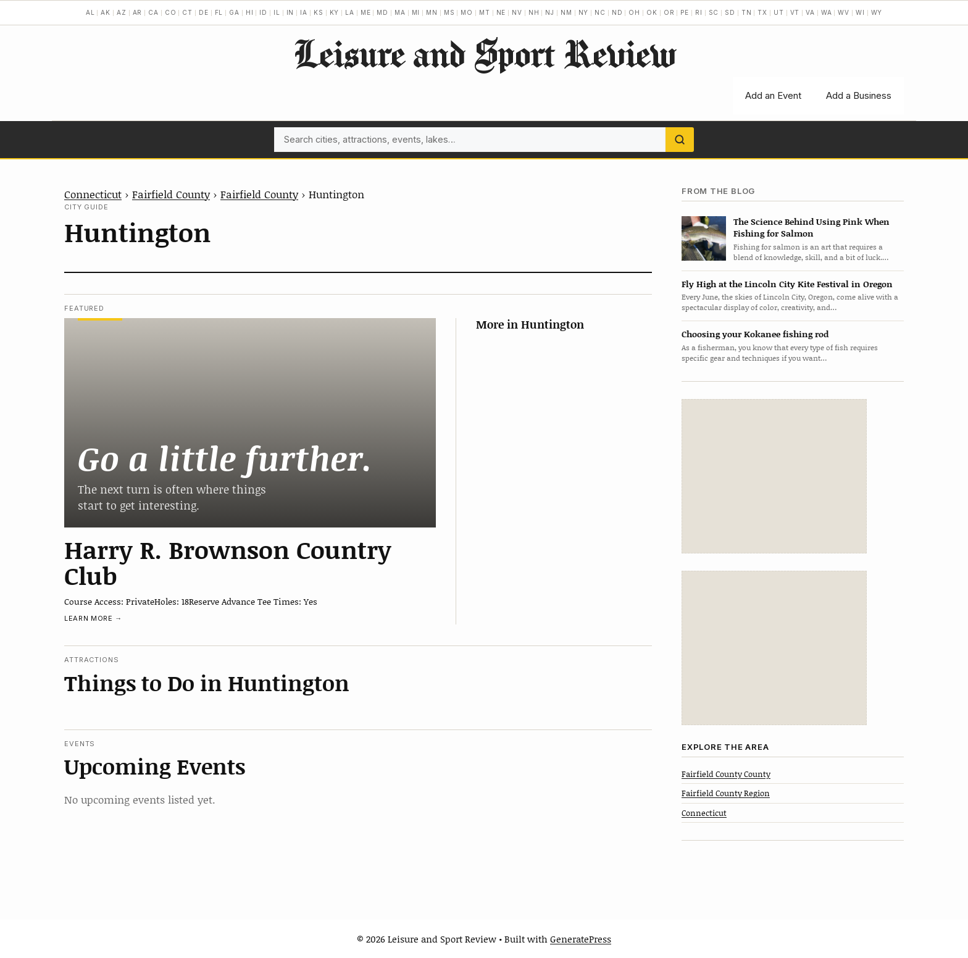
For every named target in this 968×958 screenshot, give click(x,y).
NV (517, 12)
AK (106, 12)
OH (634, 12)
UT (779, 12)
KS (318, 12)
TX (762, 12)
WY (877, 12)
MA (400, 12)
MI (416, 12)
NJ (549, 12)
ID (263, 12)
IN (290, 12)
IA (303, 12)
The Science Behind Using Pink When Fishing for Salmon (811, 227)
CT (187, 12)
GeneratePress (580, 939)
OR (669, 12)
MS (449, 12)
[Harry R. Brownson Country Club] (250, 422)
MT (484, 12)
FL (219, 12)
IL (276, 12)
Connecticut (93, 194)
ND (617, 12)
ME (366, 12)
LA (349, 12)
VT (795, 12)
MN (432, 12)
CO (171, 12)
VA (810, 12)
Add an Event (773, 95)
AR (138, 12)
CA (153, 12)
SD (730, 12)
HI (250, 12)
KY (335, 12)
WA (826, 12)
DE (204, 12)
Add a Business (858, 95)
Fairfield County (171, 194)
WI (860, 12)
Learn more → (93, 618)
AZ (122, 12)
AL (90, 12)
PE (684, 12)
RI (699, 12)
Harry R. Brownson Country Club (227, 562)
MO (467, 12)
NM (566, 12)
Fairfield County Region (726, 793)
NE (501, 12)
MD (382, 12)
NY (583, 12)
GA (234, 12)
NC (600, 12)
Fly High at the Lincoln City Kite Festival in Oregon (787, 283)
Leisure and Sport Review (484, 53)
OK (651, 12)
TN (746, 12)
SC (714, 12)
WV (843, 12)
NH (534, 12)
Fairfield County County (726, 773)
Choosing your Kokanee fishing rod (755, 333)
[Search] (680, 139)
